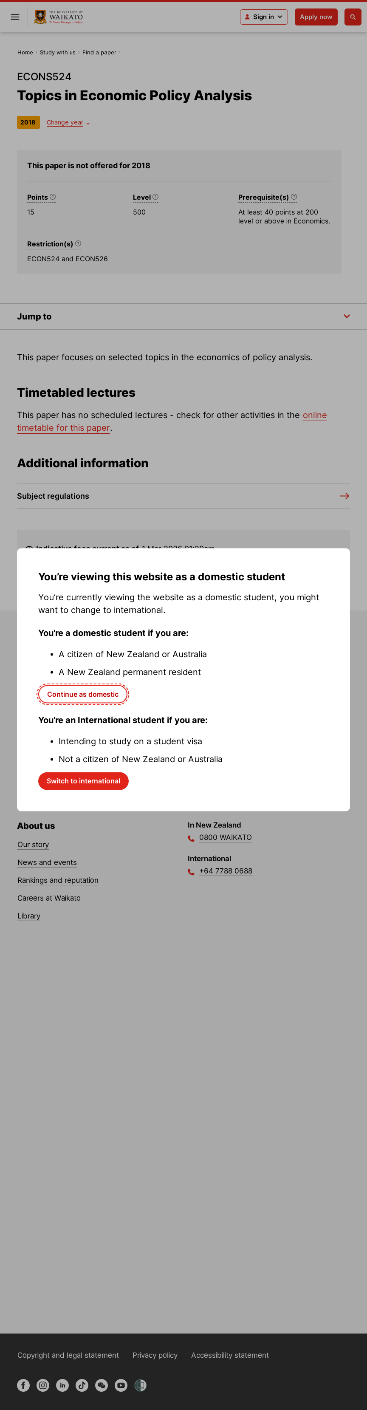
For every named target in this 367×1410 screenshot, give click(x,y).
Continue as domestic (83, 693)
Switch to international (83, 781)
